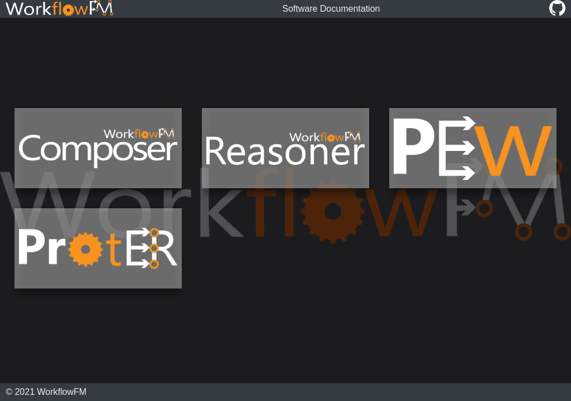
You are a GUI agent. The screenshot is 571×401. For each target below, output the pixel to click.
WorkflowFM (62, 392)
